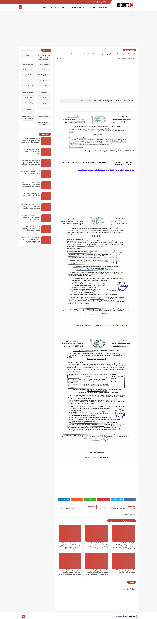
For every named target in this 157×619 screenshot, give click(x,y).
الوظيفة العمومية (102, 7)
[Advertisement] (78, 29)
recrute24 (118, 616)
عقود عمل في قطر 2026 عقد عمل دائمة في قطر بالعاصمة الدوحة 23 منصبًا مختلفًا (31, 228)
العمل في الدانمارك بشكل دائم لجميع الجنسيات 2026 (44, 57)
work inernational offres (43, 123)
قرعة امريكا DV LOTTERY (28, 86)
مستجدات (70, 7)
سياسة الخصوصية (104, 2)
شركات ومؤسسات (28, 80)
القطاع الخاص (91, 7)
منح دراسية (77, 7)
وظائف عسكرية (60, 7)
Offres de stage (43, 116)
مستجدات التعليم (28, 92)
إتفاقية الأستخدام (93, 2)
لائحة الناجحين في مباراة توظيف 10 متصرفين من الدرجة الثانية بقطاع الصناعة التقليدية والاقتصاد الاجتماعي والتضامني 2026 (30, 241)
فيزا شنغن (44, 85)
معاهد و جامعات (28, 97)
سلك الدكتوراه (28, 75)
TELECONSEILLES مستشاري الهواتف (27, 117)
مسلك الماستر (43, 97)
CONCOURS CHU (44, 108)
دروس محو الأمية (48, 7)
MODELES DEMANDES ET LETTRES (28, 109)
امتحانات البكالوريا (28, 64)
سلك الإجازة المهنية (44, 75)
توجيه (84, 7)
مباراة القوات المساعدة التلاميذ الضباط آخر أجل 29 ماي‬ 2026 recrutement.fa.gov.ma (30, 217)
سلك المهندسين (44, 80)
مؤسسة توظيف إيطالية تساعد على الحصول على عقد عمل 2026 (31, 151)
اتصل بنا (85, 2)
